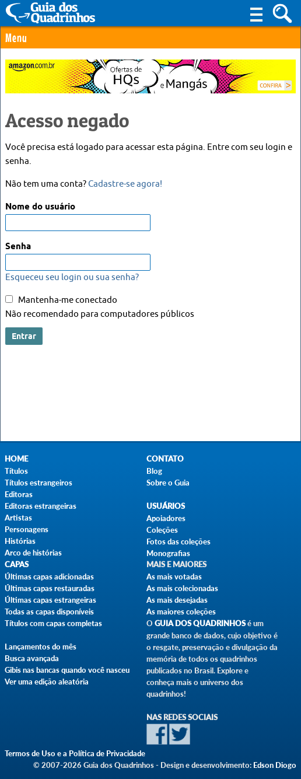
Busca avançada (32, 658)
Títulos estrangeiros (38, 482)
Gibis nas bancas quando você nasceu (67, 670)
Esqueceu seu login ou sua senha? (72, 277)
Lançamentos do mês (40, 646)
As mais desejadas (177, 600)
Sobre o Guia (168, 482)
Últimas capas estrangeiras (50, 600)
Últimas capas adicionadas (49, 576)
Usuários (165, 506)
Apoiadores (166, 518)
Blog (154, 471)
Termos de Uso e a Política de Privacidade (75, 753)
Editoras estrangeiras (40, 506)
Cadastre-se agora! (125, 184)
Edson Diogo (274, 765)
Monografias (168, 553)
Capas (17, 564)
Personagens (26, 529)
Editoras (19, 494)
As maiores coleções (181, 611)
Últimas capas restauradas (49, 588)
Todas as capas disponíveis (49, 611)
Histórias (20, 541)
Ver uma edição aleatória (47, 681)
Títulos (16, 471)
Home (16, 459)
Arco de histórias (33, 552)
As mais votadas (174, 576)
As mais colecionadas (182, 588)
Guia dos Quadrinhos (200, 623)
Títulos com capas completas (53, 623)
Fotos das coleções (178, 541)
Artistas (18, 517)
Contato (165, 459)
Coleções (162, 530)
